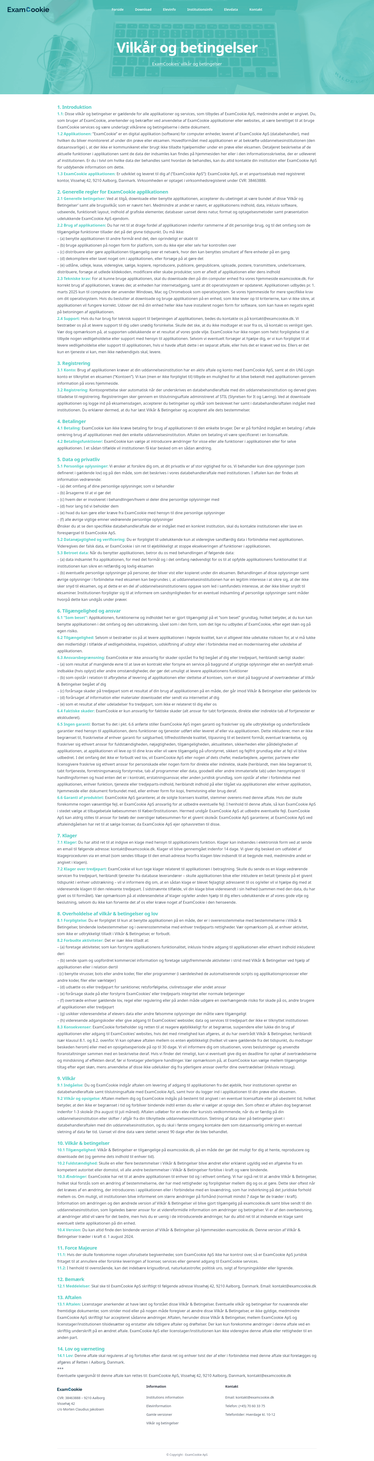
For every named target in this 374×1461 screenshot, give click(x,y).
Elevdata (231, 9)
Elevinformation (158, 1406)
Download (143, 9)
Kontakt (255, 9)
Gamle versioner (159, 1414)
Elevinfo (169, 9)
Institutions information (165, 1397)
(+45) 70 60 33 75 (252, 1406)
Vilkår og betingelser (162, 1423)
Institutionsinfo (200, 9)
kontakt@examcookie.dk (255, 1397)
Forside (118, 9)
